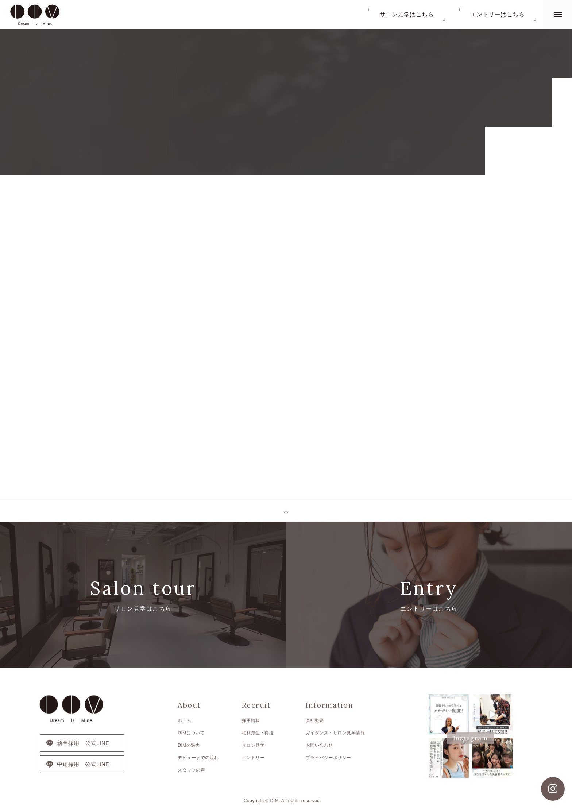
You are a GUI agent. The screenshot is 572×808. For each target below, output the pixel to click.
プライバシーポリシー (328, 757)
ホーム (185, 720)
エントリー (253, 757)
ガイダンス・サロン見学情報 (335, 732)
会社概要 (315, 720)
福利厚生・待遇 (258, 732)
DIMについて (191, 732)
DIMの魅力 (189, 745)
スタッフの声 (191, 770)
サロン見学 (253, 745)
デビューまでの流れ (198, 757)
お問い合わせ (319, 745)
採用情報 (251, 720)
